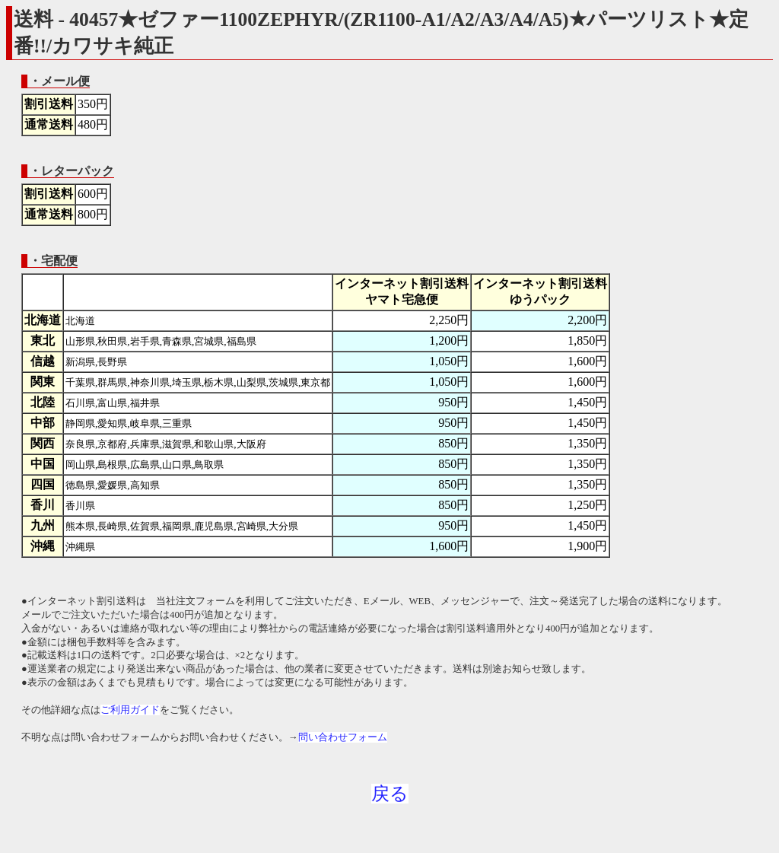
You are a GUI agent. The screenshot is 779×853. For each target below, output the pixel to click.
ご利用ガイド (130, 710)
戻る (390, 794)
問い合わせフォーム (342, 737)
